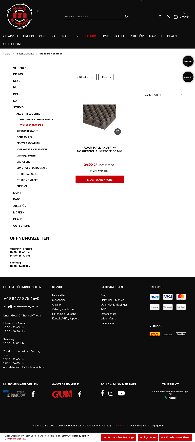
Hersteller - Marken (112, 300)
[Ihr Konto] (168, 16)
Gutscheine (21, 225)
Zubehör (22, 186)
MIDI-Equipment (27, 155)
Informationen (112, 287)
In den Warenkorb (100, 179)
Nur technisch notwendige (118, 437)
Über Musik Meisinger (114, 304)
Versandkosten (121, 425)
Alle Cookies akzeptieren (175, 437)
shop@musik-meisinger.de (20, 306)
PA (15, 87)
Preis (106, 76)
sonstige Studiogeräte (32, 167)
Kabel (17, 199)
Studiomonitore (27, 180)
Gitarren (19, 67)
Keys (16, 80)
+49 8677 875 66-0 (21, 298)
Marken (18, 212)
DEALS (17, 219)
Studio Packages (27, 174)
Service (57, 287)
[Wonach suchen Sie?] (93, 16)
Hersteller (84, 76)
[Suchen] (126, 16)
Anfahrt (56, 304)
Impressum (107, 323)
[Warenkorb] (182, 16)
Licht (17, 192)
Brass (17, 94)
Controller (24, 137)
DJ (15, 100)
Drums (18, 74)
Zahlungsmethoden (63, 309)
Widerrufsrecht (109, 318)
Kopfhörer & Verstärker (32, 149)
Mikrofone (23, 161)
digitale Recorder (28, 143)
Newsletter (58, 295)
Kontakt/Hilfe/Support (65, 318)
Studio (18, 107)
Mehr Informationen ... (15, 439)
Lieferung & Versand (64, 313)
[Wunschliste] (160, 16)
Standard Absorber (31, 125)
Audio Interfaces (27, 131)
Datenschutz (108, 313)
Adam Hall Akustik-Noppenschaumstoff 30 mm (99, 149)
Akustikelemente (28, 113)
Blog (103, 295)
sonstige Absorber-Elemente (36, 119)
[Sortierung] (163, 95)
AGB (103, 309)
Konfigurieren (148, 437)
